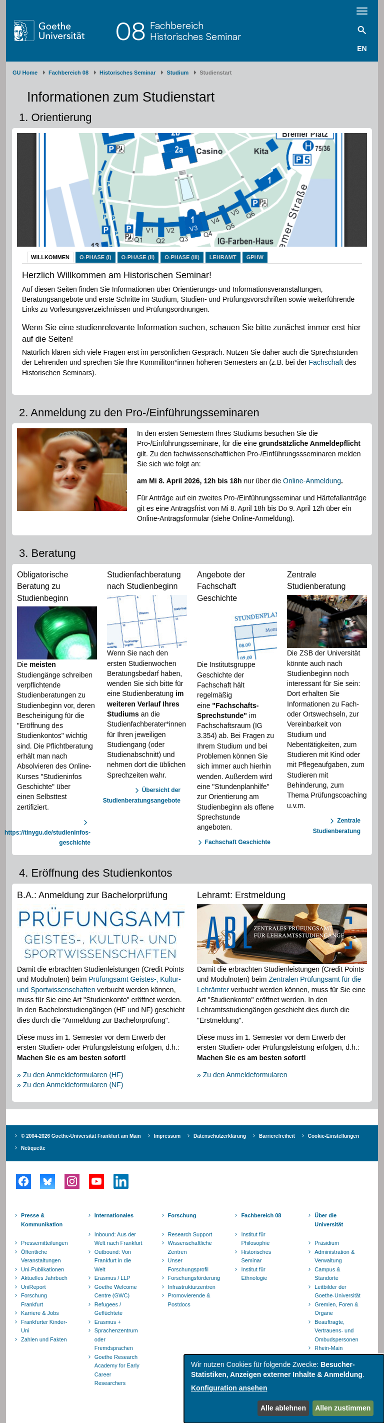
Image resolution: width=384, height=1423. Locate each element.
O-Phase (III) (182, 257)
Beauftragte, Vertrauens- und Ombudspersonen (336, 1330)
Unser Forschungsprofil (188, 1264)
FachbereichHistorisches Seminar (195, 31)
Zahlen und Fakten (44, 1339)
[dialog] (284, 1388)
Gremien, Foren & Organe (336, 1308)
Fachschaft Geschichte (237, 842)
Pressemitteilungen (44, 1243)
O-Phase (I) (96, 257)
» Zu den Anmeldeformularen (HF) (70, 1075)
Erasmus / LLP (112, 1278)
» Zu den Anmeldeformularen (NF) (70, 1085)
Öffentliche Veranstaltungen (41, 1256)
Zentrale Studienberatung (336, 826)
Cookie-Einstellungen (333, 1136)
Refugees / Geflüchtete (108, 1308)
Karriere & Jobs (40, 1313)
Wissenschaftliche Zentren (190, 1247)
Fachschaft (326, 362)
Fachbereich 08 (68, 73)
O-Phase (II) (138, 257)
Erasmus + (107, 1322)
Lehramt (223, 257)
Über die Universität (328, 1219)
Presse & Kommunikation (41, 1219)
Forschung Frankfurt (34, 1299)
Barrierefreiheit (277, 1136)
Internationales (114, 1215)
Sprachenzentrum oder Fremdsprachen (116, 1339)
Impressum (167, 1136)
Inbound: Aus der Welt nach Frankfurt (118, 1238)
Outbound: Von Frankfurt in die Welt (112, 1260)
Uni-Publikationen (42, 1269)
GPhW (255, 257)
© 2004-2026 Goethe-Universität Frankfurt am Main (81, 1136)
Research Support (190, 1234)
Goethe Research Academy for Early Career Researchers (117, 1370)
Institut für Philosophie (255, 1238)
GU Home (25, 73)
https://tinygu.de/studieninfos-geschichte (47, 837)
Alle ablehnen (283, 1408)
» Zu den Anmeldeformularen (242, 1075)
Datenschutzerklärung (220, 1136)
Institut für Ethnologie (254, 1273)
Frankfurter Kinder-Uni (44, 1326)
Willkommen (50, 257)
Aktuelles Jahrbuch (44, 1278)
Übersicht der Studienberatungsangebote (141, 795)
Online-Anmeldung (312, 481)
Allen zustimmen (342, 1408)
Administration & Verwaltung (334, 1256)
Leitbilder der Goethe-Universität (337, 1291)
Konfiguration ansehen (229, 1388)
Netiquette (33, 1148)
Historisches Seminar (128, 73)
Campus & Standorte (327, 1273)
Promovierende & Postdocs (189, 1299)
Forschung (182, 1215)
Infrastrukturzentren (192, 1287)
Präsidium (326, 1243)
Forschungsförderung (193, 1278)
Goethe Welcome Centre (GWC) (115, 1291)
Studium (177, 73)
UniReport (33, 1287)
